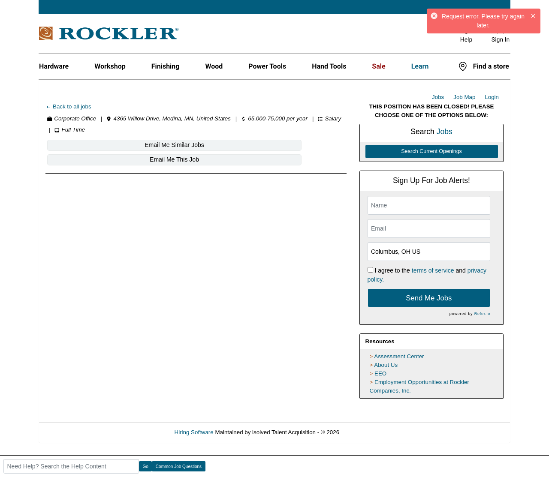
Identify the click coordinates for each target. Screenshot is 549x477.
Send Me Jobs (429, 298)
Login (492, 97)
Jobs (438, 97)
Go (145, 466)
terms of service (433, 270)
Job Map (464, 97)
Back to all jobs (68, 106)
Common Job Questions (179, 466)
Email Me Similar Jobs (97, 144)
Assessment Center (399, 356)
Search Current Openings (431, 151)
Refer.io (482, 314)
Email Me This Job (201, 144)
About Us (386, 365)
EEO (380, 373)
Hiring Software (194, 432)
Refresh (365, 432)
